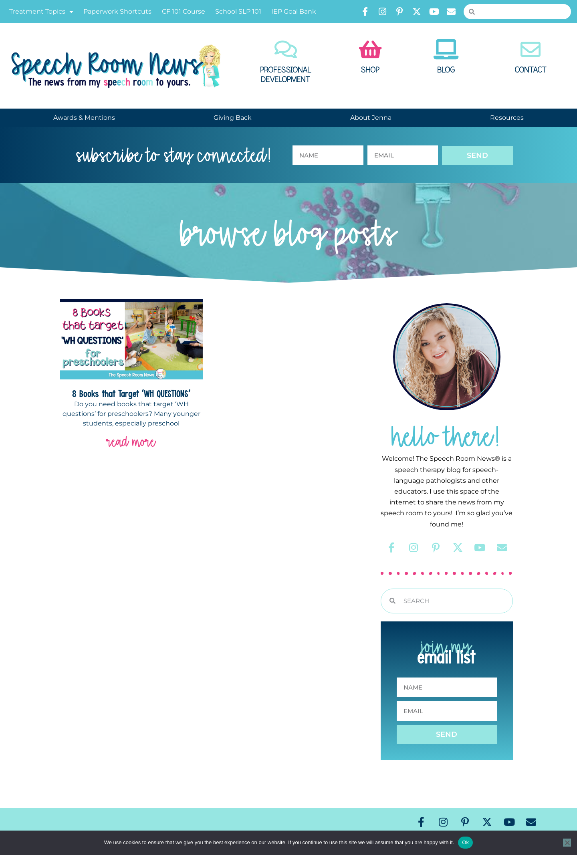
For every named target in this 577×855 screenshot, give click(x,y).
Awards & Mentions (84, 117)
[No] (567, 843)
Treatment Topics (41, 11)
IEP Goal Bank (293, 11)
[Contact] (531, 49)
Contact (530, 70)
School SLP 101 (238, 11)
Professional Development (285, 75)
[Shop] (370, 49)
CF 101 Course (183, 11)
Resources (507, 117)
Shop (370, 70)
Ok (465, 842)
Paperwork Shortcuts (117, 11)
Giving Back (233, 117)
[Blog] (446, 49)
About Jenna (370, 117)
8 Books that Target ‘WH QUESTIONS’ (131, 393)
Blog (446, 70)
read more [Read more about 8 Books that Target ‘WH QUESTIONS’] (131, 442)
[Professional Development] (286, 49)
